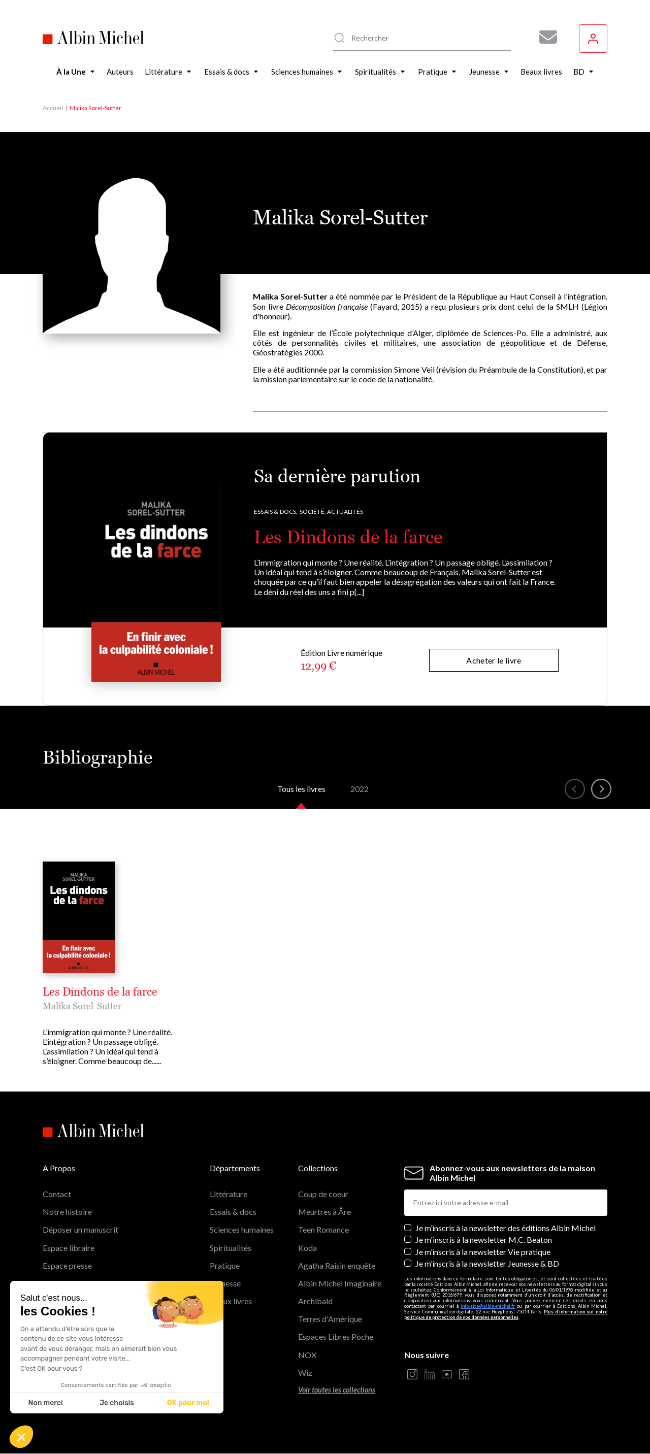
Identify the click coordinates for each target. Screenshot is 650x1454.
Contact (57, 1194)
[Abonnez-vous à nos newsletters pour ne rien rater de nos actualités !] (544, 37)
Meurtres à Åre (324, 1211)
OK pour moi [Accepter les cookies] (188, 1403)
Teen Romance (323, 1229)
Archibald (315, 1301)
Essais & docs (233, 1211)
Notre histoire (67, 1211)
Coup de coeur (323, 1194)
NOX (307, 1355)
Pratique (225, 1265)
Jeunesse (225, 1283)
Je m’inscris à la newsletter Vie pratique (482, 1252)
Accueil (53, 108)
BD (215, 1319)
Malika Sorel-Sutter (82, 1006)
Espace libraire (68, 1247)
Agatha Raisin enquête (336, 1265)
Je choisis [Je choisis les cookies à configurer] (117, 1403)
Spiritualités (230, 1247)
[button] (21, 1437)
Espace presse (67, 1265)
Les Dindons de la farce (348, 536)
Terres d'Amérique (330, 1319)
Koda (307, 1247)
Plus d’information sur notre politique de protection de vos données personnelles (505, 1314)
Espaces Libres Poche (335, 1336)
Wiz (305, 1372)
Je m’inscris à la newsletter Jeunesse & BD (487, 1263)
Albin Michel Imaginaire (339, 1283)
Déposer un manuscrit (80, 1229)
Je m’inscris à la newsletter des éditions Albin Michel (505, 1228)
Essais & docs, (276, 511)
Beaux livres (231, 1301)
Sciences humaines (242, 1229)
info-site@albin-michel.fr (488, 1306)
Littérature (228, 1194)
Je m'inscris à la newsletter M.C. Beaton (483, 1239)
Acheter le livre (493, 660)
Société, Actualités (331, 511)
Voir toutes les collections (336, 1389)
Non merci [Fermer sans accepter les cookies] (45, 1403)
